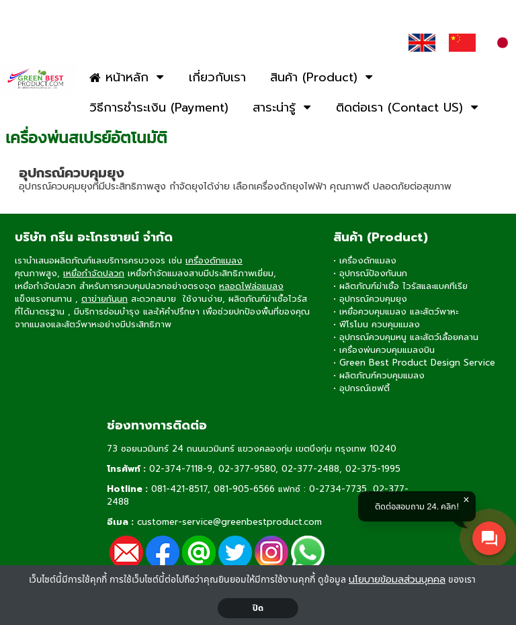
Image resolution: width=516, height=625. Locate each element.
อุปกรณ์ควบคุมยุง (71, 173)
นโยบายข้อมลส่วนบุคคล (397, 580)
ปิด (258, 608)
